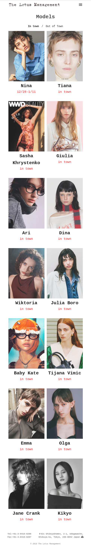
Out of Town (54, 26)
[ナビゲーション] (80, 4)
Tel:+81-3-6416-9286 (19, 534)
